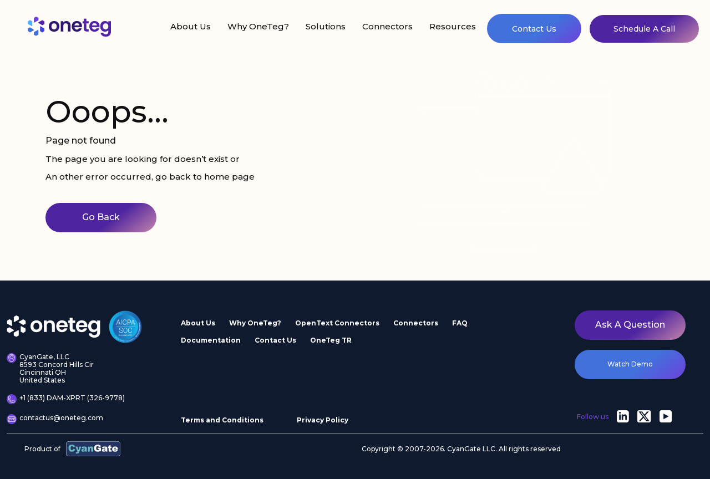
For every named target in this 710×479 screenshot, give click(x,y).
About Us (190, 26)
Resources (452, 26)
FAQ (460, 323)
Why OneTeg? (258, 26)
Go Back (101, 217)
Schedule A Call (644, 29)
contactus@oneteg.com (55, 419)
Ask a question (630, 324)
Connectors (387, 26)
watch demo (630, 364)
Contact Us (534, 29)
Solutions (326, 26)
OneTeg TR (331, 340)
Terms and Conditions (222, 420)
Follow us (592, 416)
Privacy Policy (322, 420)
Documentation (211, 340)
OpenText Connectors (337, 323)
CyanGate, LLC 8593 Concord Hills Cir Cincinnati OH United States (50, 368)
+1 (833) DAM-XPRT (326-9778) (66, 399)
